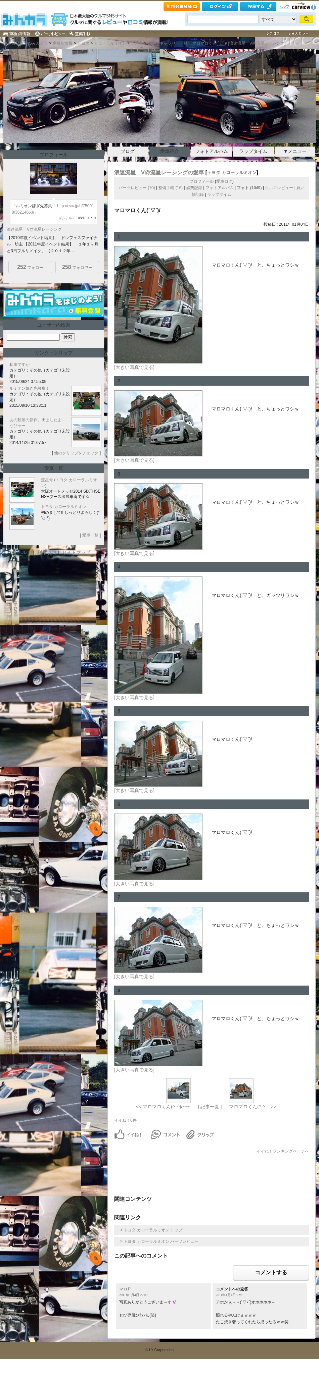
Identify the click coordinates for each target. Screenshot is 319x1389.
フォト (137, 43)
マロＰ (125, 1289)
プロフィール (201, 181)
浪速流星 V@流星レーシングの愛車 (159, 172)
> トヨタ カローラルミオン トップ (151, 1230)
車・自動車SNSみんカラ (25, 43)
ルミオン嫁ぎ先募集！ (29, 388)
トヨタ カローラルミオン (232, 172)
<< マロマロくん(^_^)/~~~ (163, 1106)
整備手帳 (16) (170, 187)
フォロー (30, 267)
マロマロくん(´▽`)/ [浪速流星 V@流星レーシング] (239, 43)
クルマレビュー (279, 187)
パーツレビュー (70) (137, 187)
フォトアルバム (211, 151)
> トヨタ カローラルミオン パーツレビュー (159, 1241)
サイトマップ (76, 552)
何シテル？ (66, 218)
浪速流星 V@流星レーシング (34, 229)
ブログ (128, 151)
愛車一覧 (90, 535)
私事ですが (19, 364)
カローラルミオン (110, 43)
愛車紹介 (169, 151)
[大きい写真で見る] (134, 367)
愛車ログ (224, 181)
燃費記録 (194, 187)
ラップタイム (253, 151)
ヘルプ (283, 6)
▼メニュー (295, 151)
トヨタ (83, 43)
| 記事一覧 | (210, 1106)
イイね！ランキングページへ (283, 1151)
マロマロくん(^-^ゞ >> (252, 1106)
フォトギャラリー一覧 (167, 43)
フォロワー (77, 267)
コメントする (271, 1272)
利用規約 (46, 552)
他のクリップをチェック (76, 453)
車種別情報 (62, 43)
